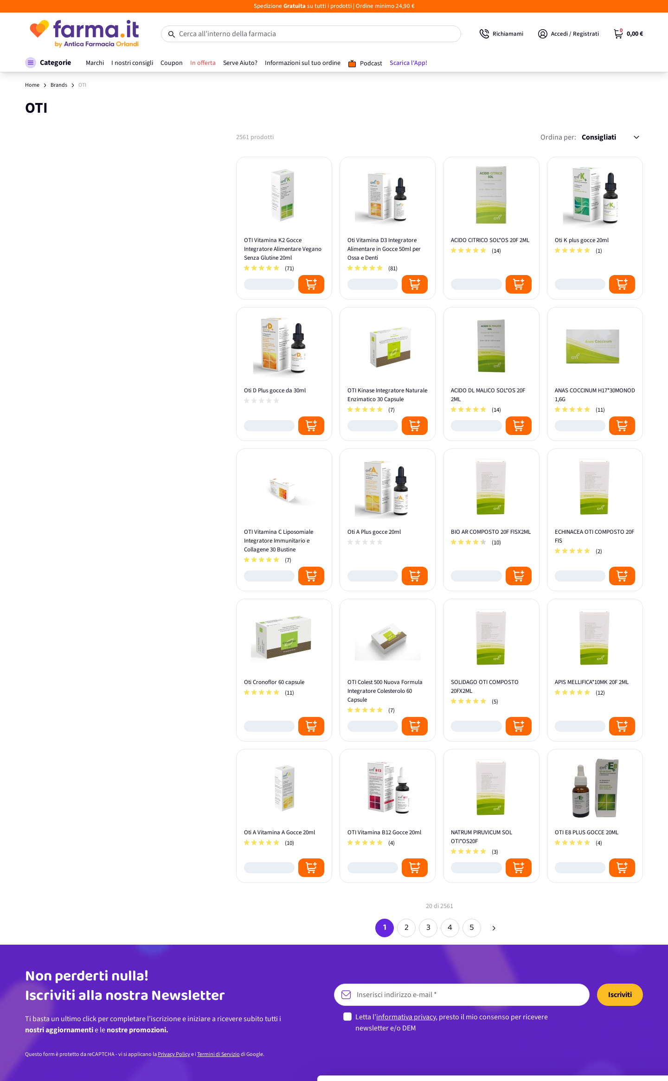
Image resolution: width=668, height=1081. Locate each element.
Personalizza (590, 1025)
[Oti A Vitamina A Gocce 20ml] (284, 816)
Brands (59, 85)
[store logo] (83, 34)
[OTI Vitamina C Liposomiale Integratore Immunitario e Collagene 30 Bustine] (284, 520)
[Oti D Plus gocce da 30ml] (284, 374)
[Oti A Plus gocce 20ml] (387, 520)
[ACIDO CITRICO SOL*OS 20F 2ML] (491, 228)
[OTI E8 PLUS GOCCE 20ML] (594, 816)
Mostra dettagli (147, 1063)
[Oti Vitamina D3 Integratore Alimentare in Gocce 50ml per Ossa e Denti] (387, 228)
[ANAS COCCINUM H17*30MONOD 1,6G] (594, 374)
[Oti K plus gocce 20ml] (594, 228)
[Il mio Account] (568, 33)
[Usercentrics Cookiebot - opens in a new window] (60, 1063)
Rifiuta (591, 1055)
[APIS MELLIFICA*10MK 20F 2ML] (594, 670)
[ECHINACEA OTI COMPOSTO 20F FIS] (594, 520)
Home (32, 85)
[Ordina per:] (610, 137)
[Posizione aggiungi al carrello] (311, 284)
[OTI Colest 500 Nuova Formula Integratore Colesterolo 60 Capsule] (387, 670)
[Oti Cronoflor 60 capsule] (284, 670)
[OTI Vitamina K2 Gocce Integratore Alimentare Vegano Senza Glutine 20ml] (284, 228)
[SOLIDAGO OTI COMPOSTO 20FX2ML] (491, 670)
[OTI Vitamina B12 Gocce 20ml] (387, 816)
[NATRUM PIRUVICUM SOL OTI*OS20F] (491, 816)
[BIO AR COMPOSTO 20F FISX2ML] (491, 520)
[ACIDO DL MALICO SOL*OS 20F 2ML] (491, 374)
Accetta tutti (591, 994)
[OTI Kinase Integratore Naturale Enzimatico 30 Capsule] (387, 374)
